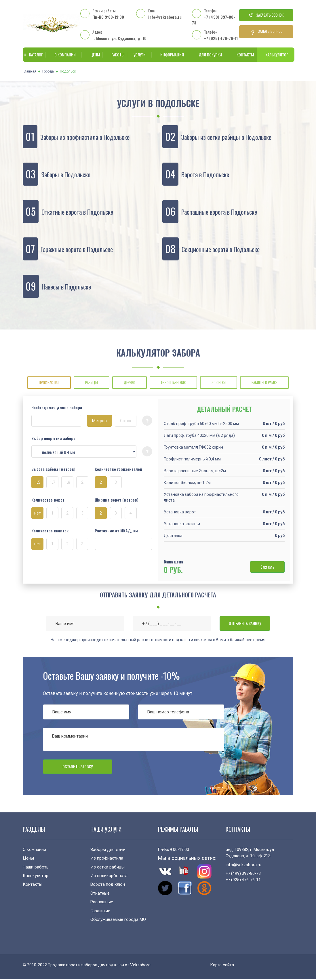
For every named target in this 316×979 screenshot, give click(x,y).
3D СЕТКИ (219, 382)
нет (37, 513)
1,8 (67, 482)
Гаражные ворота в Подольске (77, 249)
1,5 (37, 482)
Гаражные (100, 910)
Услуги (138, 55)
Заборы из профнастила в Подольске (85, 137)
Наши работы (36, 867)
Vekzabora (140, 964)
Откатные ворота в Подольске (77, 211)
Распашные (101, 901)
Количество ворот (47, 500)
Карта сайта (222, 964)
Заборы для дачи (107, 849)
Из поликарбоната (108, 875)
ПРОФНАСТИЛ (49, 382)
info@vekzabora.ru (165, 17)
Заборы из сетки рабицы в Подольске (226, 137)
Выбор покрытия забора (53, 438)
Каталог (33, 55)
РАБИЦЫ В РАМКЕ (264, 382)
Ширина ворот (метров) (116, 500)
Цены (92, 55)
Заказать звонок (266, 15)
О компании (64, 55)
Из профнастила (106, 858)
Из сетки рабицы (107, 867)
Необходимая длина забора (56, 407)
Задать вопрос (266, 31)
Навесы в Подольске (66, 286)
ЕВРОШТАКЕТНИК (173, 382)
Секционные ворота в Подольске (221, 249)
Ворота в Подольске (205, 174)
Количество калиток (49, 531)
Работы (115, 55)
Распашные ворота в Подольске (219, 211)
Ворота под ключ (107, 884)
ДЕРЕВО (129, 382)
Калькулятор (276, 55)
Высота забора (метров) (53, 469)
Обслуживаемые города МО (118, 919)
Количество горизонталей (118, 469)
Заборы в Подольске (65, 174)
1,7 (52, 482)
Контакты (242, 55)
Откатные (100, 893)
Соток (125, 420)
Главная (29, 71)
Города (48, 71)
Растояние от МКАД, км (116, 531)
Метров (99, 420)
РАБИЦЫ (91, 382)
